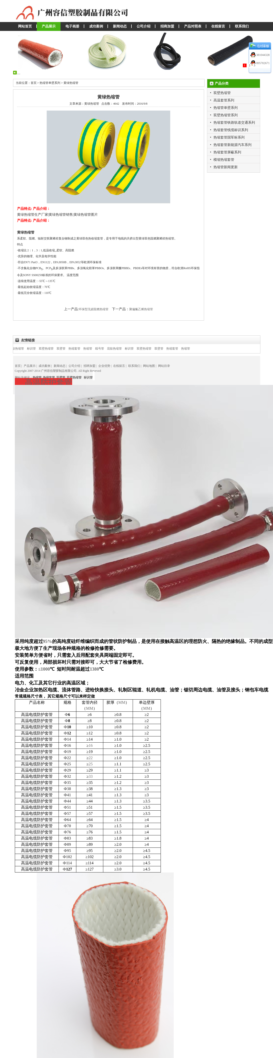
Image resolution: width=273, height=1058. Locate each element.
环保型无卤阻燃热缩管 (93, 309)
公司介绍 (143, 26)
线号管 (106, 348)
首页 (18, 366)
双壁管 (67, 348)
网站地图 (149, 366)
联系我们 (242, 26)
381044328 (262, 55)
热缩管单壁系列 (225, 108)
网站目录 (164, 366)
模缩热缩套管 (223, 160)
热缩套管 (81, 348)
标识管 (38, 348)
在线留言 (218, 26)
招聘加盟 (89, 366)
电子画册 (72, 26)
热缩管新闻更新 (225, 167)
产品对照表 (192, 26)
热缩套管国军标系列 (229, 137)
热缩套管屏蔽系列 (227, 152)
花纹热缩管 (23, 348)
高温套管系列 (223, 100)
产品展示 (49, 26)
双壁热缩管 (222, 93)
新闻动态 (120, 26)
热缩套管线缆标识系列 (230, 130)
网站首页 (25, 26)
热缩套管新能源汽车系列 (232, 145)
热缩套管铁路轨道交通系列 (234, 122)
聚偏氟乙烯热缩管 (141, 309)
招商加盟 (167, 26)
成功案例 (96, 26)
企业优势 (104, 366)
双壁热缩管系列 (225, 115)
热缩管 (94, 348)
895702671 (262, 63)
